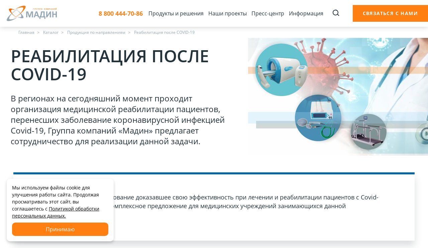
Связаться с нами (390, 13)
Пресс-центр (267, 13)
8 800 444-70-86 (121, 13)
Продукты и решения (176, 13)
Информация (306, 13)
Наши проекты (227, 13)
